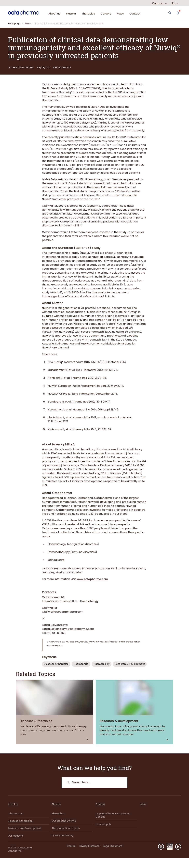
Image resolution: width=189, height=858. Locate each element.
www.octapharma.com (92, 579)
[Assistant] (178, 13)
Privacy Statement (89, 846)
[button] (177, 846)
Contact (71, 846)
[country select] (159, 3)
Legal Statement (112, 846)
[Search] (170, 13)
